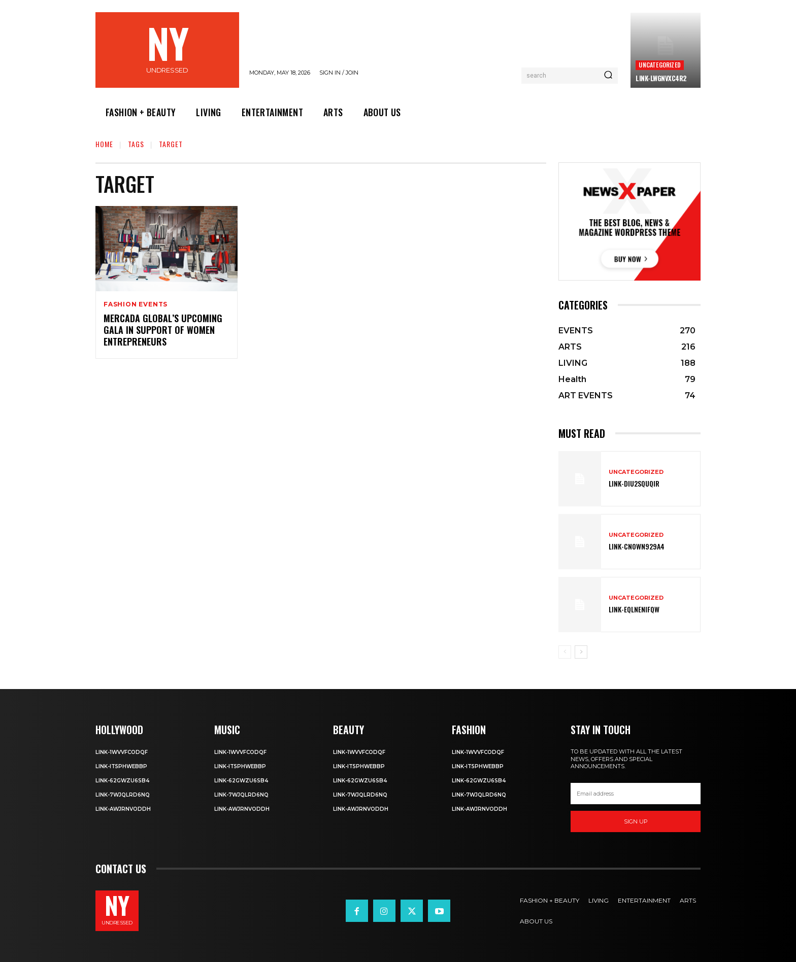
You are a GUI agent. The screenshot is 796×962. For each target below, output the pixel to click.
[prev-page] (564, 652)
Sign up (636, 821)
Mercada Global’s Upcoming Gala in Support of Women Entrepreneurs (163, 330)
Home (104, 144)
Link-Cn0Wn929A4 (637, 546)
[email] (636, 793)
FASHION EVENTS (136, 304)
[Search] (608, 75)
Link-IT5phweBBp (121, 766)
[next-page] (581, 652)
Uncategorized (660, 64)
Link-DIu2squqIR (634, 483)
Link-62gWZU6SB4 (122, 780)
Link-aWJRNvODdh (123, 809)
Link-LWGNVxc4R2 (661, 78)
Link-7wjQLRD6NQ (122, 795)
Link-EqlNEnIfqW (634, 609)
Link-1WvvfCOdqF (121, 752)
